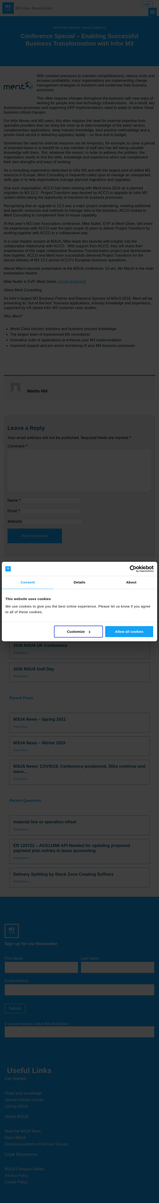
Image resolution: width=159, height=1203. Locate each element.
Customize (78, 632)
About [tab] (131, 582)
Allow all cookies (129, 632)
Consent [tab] (28, 582)
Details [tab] (79, 582)
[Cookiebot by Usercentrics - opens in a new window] (133, 568)
